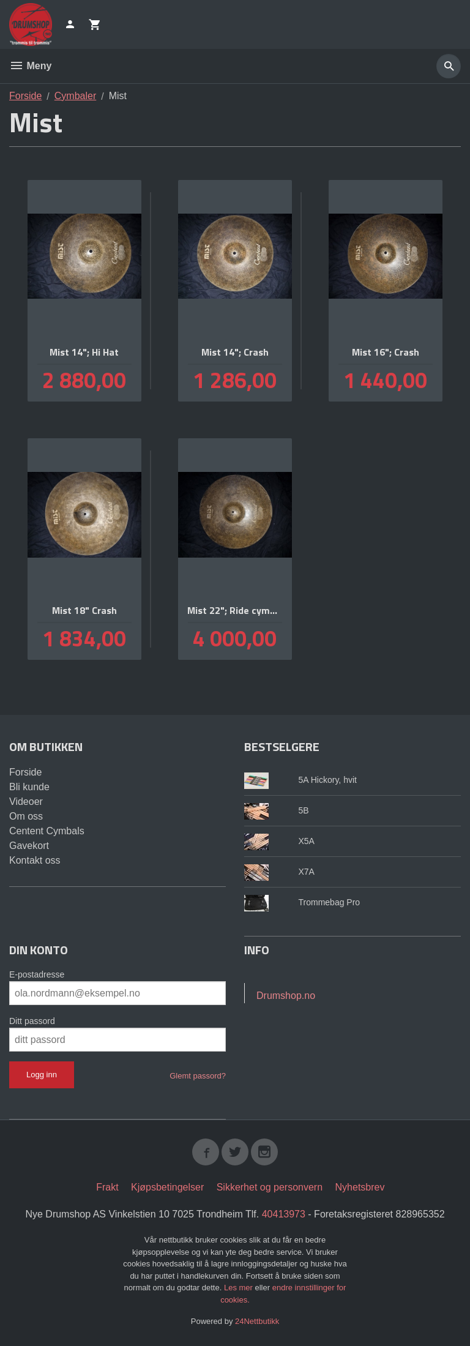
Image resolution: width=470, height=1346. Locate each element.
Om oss (26, 816)
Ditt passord (32, 1021)
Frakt (107, 1187)
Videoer (26, 801)
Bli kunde (29, 787)
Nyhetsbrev (360, 1187)
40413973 (283, 1214)
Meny (30, 66)
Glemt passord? (198, 1075)
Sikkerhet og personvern (270, 1187)
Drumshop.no (285, 995)
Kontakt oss (35, 860)
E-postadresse (36, 974)
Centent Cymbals (46, 831)
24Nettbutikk (257, 1321)
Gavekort (29, 845)
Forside (25, 96)
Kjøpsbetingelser (167, 1187)
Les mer (239, 1287)
